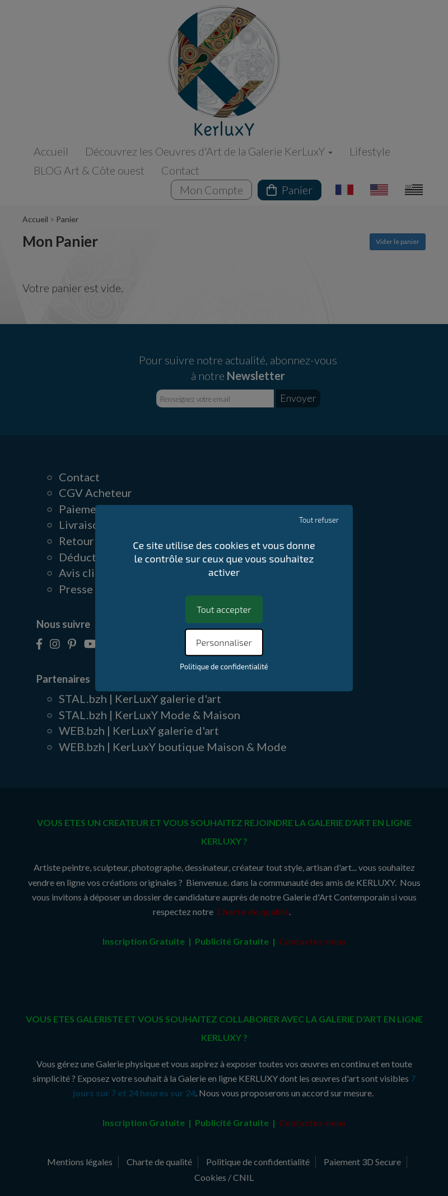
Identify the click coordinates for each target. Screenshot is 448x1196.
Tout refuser (319, 519)
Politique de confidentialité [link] (224, 666)
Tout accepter (224, 609)
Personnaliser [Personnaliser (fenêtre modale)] (224, 642)
